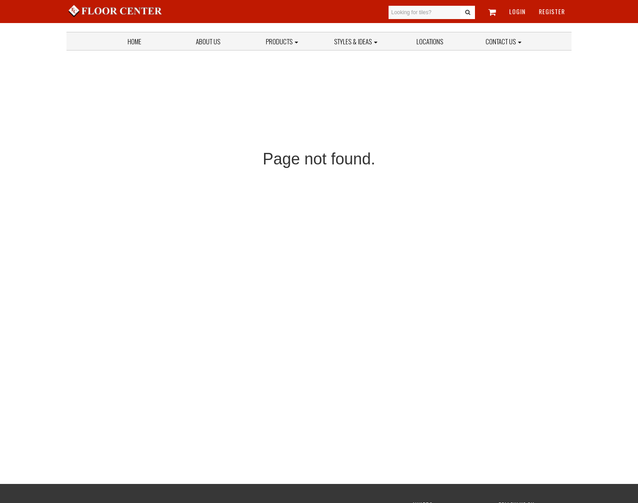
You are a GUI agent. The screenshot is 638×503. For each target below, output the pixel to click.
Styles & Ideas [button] (355, 41)
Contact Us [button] (503, 41)
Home (134, 41)
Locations (429, 41)
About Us (208, 41)
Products (282, 41)
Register (552, 11)
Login (517, 11)
